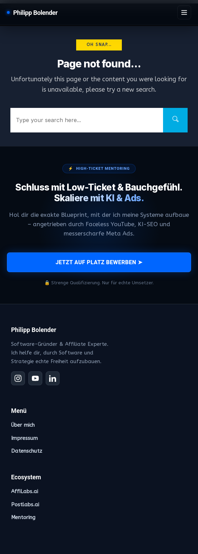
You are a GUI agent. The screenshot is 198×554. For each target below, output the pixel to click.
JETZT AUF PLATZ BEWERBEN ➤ (98, 262)
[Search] (175, 120)
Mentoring (23, 517)
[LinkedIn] (53, 378)
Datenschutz (26, 451)
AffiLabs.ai (24, 491)
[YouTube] (35, 378)
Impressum (24, 438)
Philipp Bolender (35, 12)
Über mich (23, 425)
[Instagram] (18, 378)
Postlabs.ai (25, 504)
